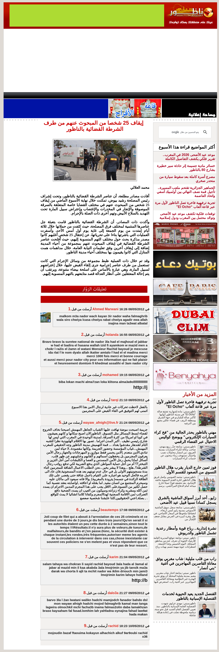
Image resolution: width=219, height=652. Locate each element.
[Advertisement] (110, 60)
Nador (189, 95)
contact (15, 95)
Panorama (62, 95)
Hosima (153, 95)
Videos (84, 95)
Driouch (172, 95)
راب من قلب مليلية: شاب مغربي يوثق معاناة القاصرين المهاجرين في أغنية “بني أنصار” (186, 563)
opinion (46, 95)
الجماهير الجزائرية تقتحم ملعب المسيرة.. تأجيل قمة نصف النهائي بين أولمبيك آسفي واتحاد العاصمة (186, 192)
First (207, 95)
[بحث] (185, 132)
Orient (135, 95)
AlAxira (32, 95)
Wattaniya (118, 95)
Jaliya (102, 95)
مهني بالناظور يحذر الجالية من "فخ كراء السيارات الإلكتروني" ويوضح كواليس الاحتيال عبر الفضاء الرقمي (185, 437)
